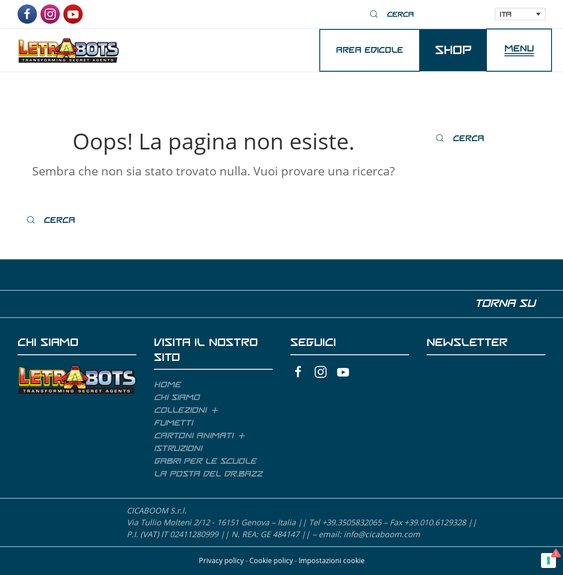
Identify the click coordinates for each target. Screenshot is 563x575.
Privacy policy (221, 560)
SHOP (453, 50)
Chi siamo (177, 397)
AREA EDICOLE (369, 50)
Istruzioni (178, 448)
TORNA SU (509, 303)
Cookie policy (271, 560)
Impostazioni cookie (332, 560)
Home (167, 384)
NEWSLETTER (467, 342)
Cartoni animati (193, 435)
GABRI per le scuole (205, 461)
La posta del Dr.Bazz (208, 474)
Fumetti (173, 423)
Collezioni (180, 410)
